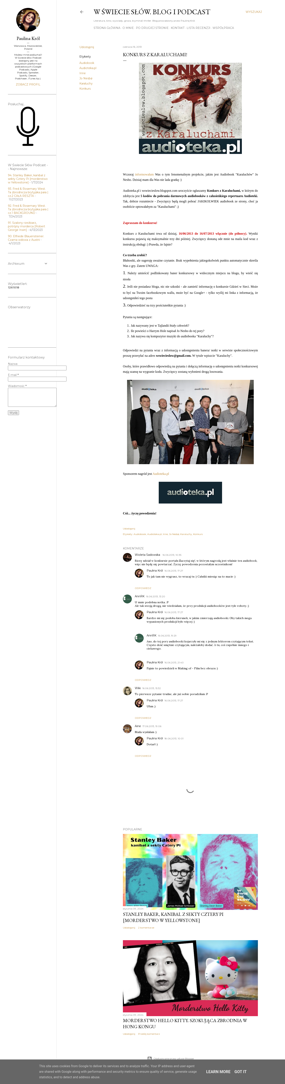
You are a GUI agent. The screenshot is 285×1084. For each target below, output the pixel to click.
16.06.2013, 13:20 (155, 596)
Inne (82, 73)
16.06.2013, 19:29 (167, 635)
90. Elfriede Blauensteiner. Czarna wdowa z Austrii (26, 238)
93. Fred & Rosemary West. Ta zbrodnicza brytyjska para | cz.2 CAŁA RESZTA (28, 192)
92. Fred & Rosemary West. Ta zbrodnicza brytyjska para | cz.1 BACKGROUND (28, 209)
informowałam (145, 174)
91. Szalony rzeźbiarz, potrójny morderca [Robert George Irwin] (26, 226)
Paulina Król (155, 570)
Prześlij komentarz (149, 1033)
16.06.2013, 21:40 (174, 662)
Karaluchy (86, 83)
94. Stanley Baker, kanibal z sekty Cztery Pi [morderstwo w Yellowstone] (28, 179)
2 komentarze (146, 927)
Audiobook (86, 63)
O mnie (128, 28)
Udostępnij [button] (86, 47)
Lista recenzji (198, 28)
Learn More (218, 1071)
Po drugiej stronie (152, 28)
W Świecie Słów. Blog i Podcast (152, 11)
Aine (138, 726)
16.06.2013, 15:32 (151, 688)
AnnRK (139, 596)
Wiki (138, 688)
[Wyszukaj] (254, 12)
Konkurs (85, 88)
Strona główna (107, 28)
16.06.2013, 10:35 (171, 554)
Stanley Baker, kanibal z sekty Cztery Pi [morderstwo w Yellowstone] (173, 917)
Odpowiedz (143, 588)
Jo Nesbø (85, 78)
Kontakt (177, 28)
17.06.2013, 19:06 (151, 726)
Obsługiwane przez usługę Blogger (170, 1058)
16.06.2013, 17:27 (173, 570)
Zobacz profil (28, 84)
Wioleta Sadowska (148, 555)
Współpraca (223, 28)
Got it (241, 1071)
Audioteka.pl (87, 68)
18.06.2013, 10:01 (173, 738)
